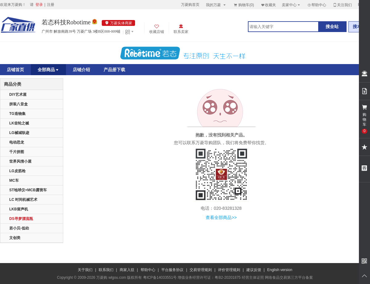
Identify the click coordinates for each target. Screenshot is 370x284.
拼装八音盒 (18, 104)
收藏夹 (268, 4)
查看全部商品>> (221, 217)
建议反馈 (253, 270)
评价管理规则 (229, 270)
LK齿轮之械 (19, 123)
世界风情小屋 (20, 161)
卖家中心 (291, 4)
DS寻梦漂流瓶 (21, 219)
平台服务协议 (172, 270)
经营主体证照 (253, 277)
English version (279, 270)
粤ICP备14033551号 (160, 277)
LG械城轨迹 (19, 133)
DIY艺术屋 (18, 94)
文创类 (14, 238)
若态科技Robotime (66, 22)
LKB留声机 (18, 209)
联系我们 (106, 270)
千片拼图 (16, 152)
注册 (50, 4)
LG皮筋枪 (17, 171)
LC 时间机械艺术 (23, 199)
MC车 (14, 180)
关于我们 (85, 270)
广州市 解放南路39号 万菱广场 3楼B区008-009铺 (81, 31)
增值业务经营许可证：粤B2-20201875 (209, 277)
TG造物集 (17, 114)
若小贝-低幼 (19, 228)
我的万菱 (216, 4)
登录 (39, 4)
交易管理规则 (201, 270)
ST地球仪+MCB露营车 (28, 190)
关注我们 (342, 4)
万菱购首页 (190, 4)
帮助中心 (316, 5)
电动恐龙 (16, 142)
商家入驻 (127, 270)
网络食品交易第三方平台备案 (289, 277)
